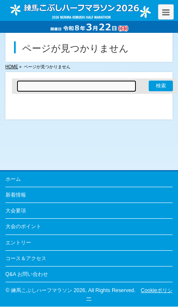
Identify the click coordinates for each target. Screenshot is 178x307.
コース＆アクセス (26, 258)
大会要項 (16, 211)
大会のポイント (23, 226)
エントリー (18, 243)
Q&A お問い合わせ (27, 274)
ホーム (13, 179)
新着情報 (16, 195)
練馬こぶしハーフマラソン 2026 (48, 290)
